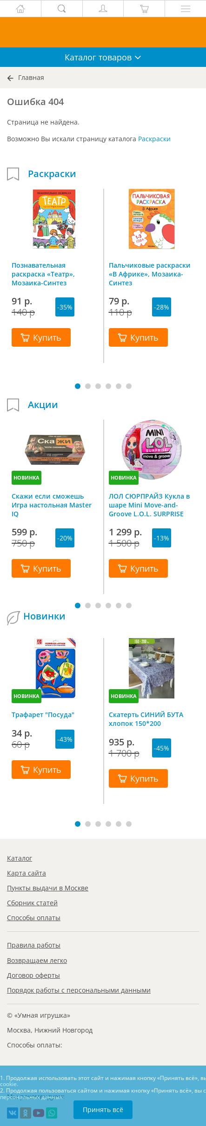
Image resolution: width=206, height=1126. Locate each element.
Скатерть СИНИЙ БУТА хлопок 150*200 (146, 719)
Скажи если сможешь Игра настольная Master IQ (52, 505)
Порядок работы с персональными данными (79, 990)
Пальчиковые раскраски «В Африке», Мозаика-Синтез (150, 274)
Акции (43, 405)
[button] (77, 386)
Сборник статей (32, 902)
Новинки (44, 616)
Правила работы (33, 945)
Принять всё (103, 1109)
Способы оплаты (33, 917)
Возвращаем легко (37, 960)
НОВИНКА (26, 477)
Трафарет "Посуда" (43, 714)
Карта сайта (26, 873)
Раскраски (154, 138)
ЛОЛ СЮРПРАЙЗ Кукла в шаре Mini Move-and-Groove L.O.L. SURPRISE (149, 505)
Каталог (19, 858)
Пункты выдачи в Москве (47, 887)
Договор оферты (33, 975)
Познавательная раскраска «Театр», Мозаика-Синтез (43, 274)
